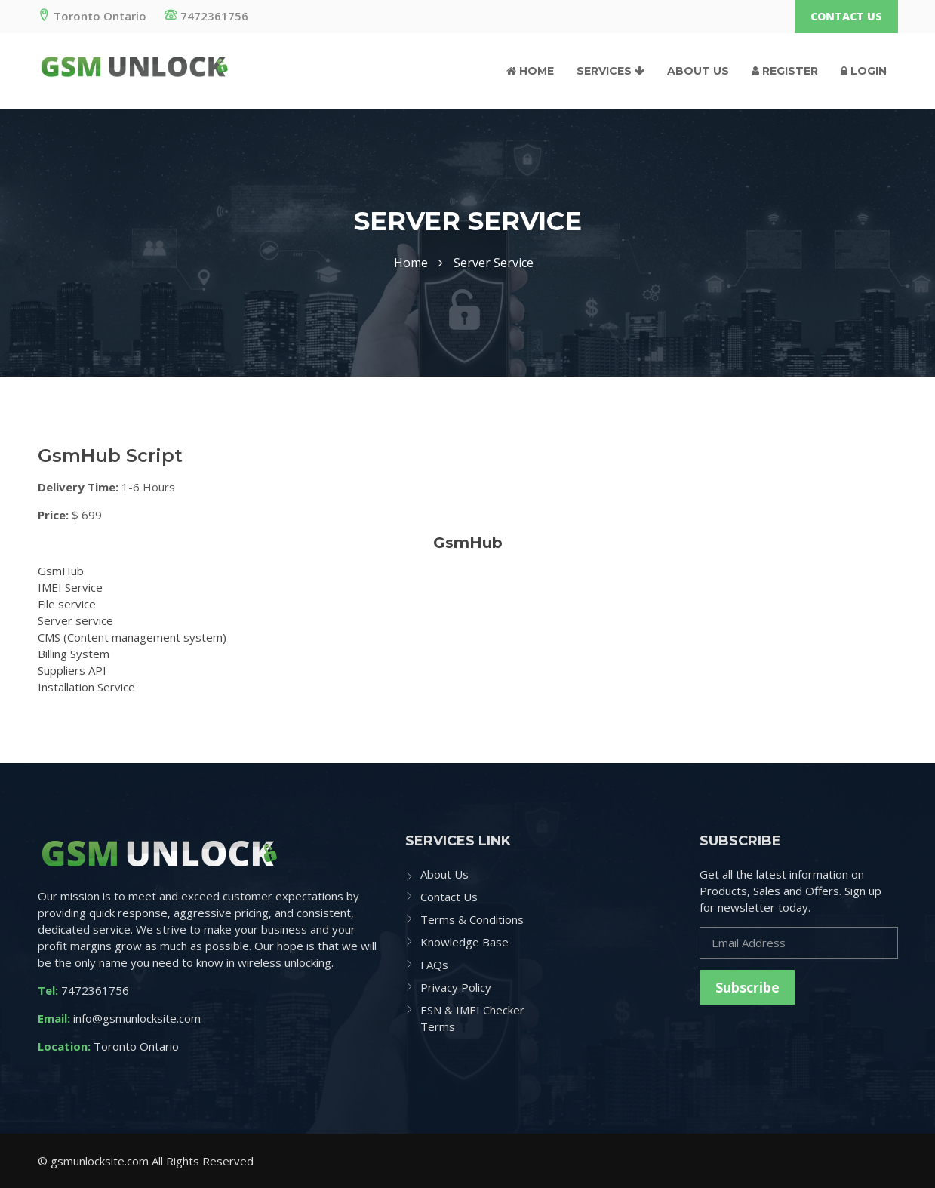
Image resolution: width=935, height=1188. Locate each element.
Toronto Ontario (92, 15)
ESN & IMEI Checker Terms (472, 1018)
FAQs (434, 964)
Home (530, 71)
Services (610, 71)
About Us (698, 71)
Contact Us (846, 16)
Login (864, 71)
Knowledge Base (464, 941)
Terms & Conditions (472, 919)
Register (785, 71)
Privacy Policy (455, 987)
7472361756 (206, 15)
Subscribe (747, 987)
